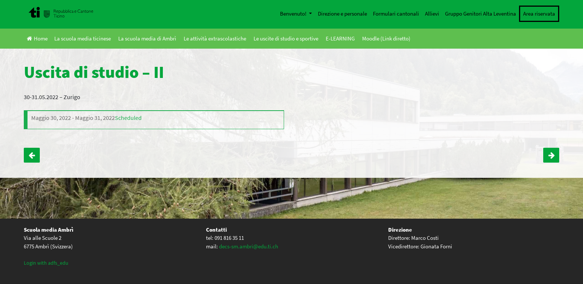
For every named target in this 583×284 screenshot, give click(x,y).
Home (37, 38)
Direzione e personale (342, 13)
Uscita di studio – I (551, 155)
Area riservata (539, 13)
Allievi (432, 13)
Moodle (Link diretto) (386, 38)
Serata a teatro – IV (32, 155)
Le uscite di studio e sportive (286, 38)
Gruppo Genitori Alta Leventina (480, 13)
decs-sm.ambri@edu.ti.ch (248, 246)
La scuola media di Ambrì (147, 38)
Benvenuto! (293, 13)
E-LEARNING (340, 38)
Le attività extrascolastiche (215, 38)
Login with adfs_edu (46, 262)
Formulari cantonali (396, 13)
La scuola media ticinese (82, 38)
